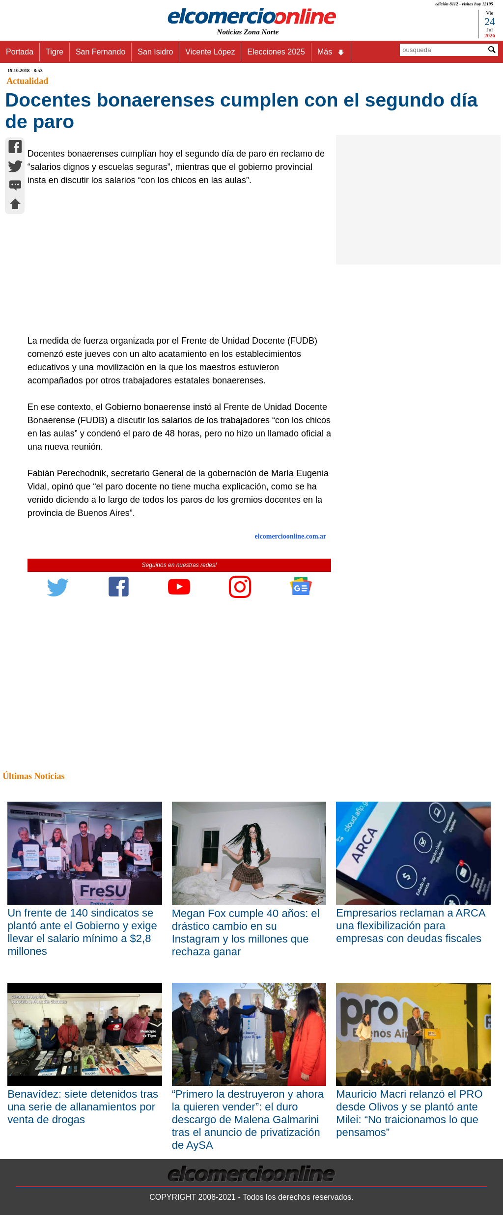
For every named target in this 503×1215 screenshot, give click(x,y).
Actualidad (27, 81)
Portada (19, 52)
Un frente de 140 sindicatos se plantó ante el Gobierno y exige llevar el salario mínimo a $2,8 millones (82, 932)
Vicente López (210, 52)
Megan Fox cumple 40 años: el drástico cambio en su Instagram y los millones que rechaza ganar (246, 932)
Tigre (54, 52)
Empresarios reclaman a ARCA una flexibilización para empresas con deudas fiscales (410, 926)
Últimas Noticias (33, 776)
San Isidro (155, 52)
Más (331, 52)
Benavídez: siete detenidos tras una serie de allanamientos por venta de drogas (82, 1107)
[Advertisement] (175, 260)
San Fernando (100, 52)
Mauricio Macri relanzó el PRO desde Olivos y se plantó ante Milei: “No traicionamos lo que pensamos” (409, 1113)
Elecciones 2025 (276, 52)
